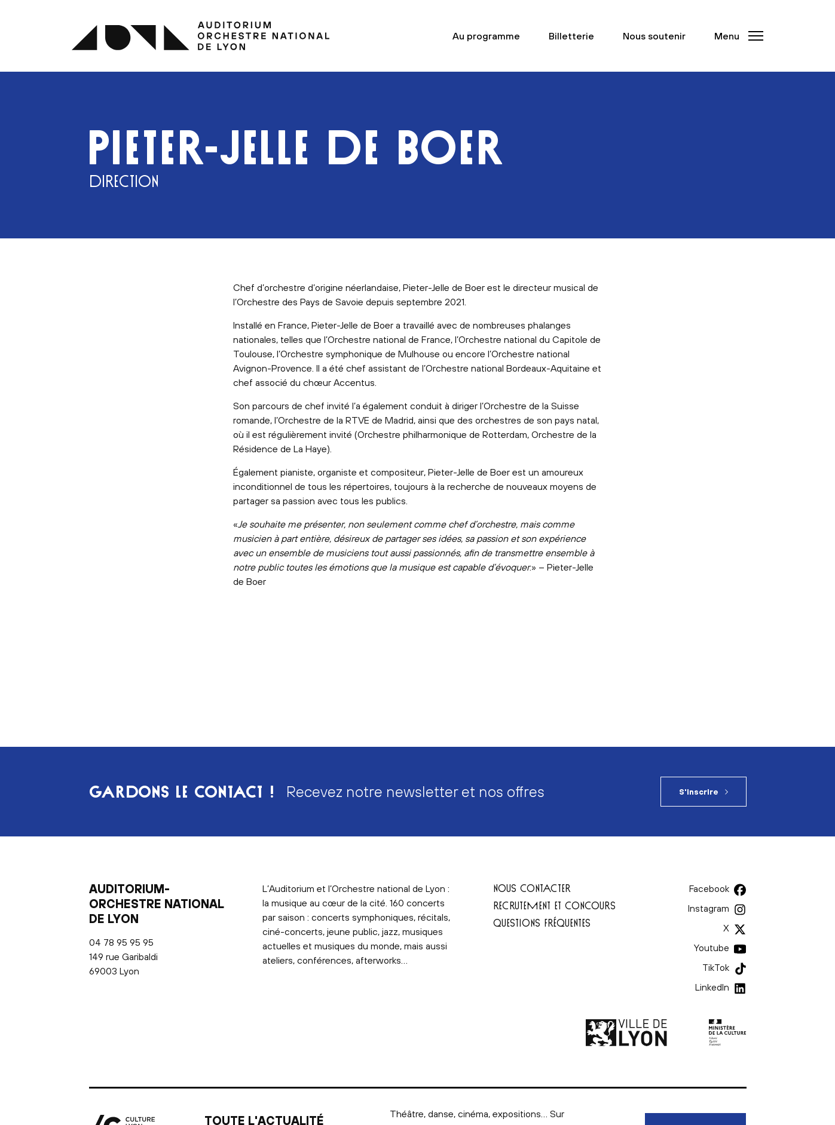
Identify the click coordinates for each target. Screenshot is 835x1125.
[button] (735, 36)
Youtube (712, 947)
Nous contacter (532, 888)
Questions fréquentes (542, 922)
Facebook (709, 888)
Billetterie (571, 35)
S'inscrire (698, 791)
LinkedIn (713, 987)
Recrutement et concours (554, 905)
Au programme (486, 35)
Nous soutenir (654, 35)
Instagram (709, 908)
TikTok (716, 967)
